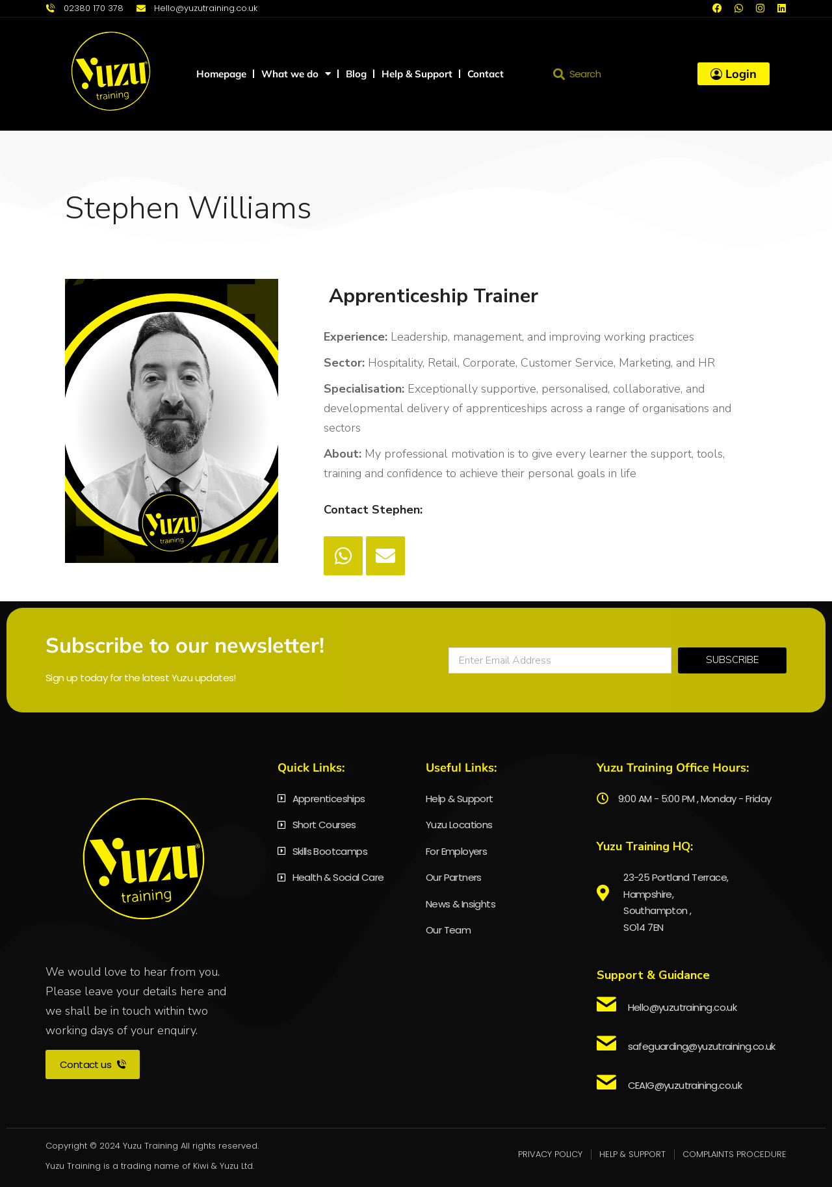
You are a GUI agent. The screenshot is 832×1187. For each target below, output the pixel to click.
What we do (296, 73)
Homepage (221, 74)
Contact (485, 74)
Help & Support (417, 74)
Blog (356, 74)
